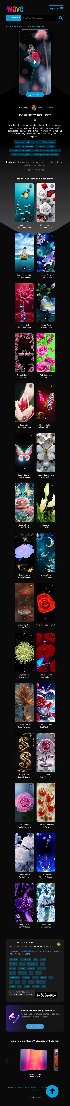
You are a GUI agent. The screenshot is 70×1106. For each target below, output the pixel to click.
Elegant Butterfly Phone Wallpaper (45, 426)
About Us (19, 1087)
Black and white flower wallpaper (47, 150)
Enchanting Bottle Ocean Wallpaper (24, 276)
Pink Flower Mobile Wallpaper (24, 826)
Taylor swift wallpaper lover (22, 155)
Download (35, 94)
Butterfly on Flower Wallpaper (24, 226)
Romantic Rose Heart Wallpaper (46, 726)
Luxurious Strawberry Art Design (46, 826)
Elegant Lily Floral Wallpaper (46, 526)
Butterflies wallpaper (35, 26)
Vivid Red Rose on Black (46, 625)
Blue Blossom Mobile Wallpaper (46, 876)
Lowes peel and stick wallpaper (46, 155)
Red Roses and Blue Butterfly (46, 676)
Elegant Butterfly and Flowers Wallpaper (46, 476)
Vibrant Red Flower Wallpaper (24, 326)
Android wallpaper (27, 951)
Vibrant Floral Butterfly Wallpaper (45, 276)
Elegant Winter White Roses (24, 876)
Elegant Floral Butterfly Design (24, 526)
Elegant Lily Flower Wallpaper (24, 426)
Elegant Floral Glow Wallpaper (46, 326)
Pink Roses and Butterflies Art (46, 376)
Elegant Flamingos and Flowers (24, 376)
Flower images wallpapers (24, 142)
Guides (35, 1090)
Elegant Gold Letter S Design (24, 776)
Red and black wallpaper (45, 146)
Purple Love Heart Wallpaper (24, 926)
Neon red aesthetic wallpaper (21, 150)
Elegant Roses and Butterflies (46, 226)
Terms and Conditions (34, 1087)
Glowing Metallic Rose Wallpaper (24, 726)
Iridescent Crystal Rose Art (46, 776)
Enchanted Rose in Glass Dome (24, 626)
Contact (10, 1087)
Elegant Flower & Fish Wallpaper (24, 576)
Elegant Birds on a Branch (46, 926)
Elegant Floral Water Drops (24, 676)
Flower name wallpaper (24, 146)
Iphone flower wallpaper (46, 142)
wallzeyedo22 (41, 107)
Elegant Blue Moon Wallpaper (45, 576)
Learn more (35, 1026)
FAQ (60, 1087)
